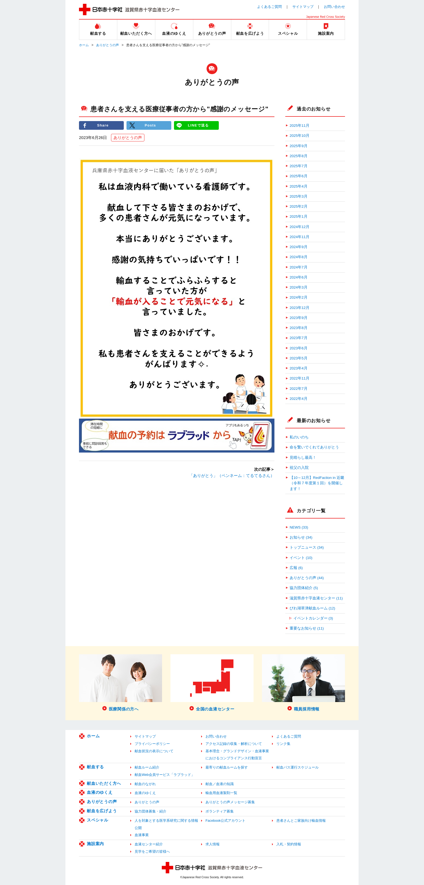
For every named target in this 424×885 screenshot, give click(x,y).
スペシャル (97, 820)
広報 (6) (296, 568)
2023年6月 (299, 348)
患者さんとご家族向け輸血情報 (301, 820)
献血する (95, 766)
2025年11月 (299, 126)
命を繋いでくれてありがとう (314, 447)
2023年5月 (299, 358)
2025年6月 (299, 176)
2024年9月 (299, 247)
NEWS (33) (299, 527)
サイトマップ (303, 7)
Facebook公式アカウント (225, 820)
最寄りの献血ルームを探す (226, 767)
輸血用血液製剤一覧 (221, 793)
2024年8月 (299, 257)
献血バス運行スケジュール (297, 767)
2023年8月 (299, 328)
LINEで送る (198, 125)
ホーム (84, 45)
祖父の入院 (299, 468)
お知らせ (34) (301, 537)
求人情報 (212, 844)
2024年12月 (299, 227)
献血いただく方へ (104, 783)
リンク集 (283, 744)
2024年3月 (299, 287)
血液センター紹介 (149, 844)
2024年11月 (299, 237)
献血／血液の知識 (219, 784)
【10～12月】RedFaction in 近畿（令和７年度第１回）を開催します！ (317, 483)
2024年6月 (299, 277)
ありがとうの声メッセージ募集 (230, 802)
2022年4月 (299, 399)
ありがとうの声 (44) (307, 578)
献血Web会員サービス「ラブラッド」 (165, 775)
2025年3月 (299, 196)
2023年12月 (299, 308)
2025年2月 (299, 206)
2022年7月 (299, 389)
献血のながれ (145, 784)
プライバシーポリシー (152, 744)
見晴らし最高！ (303, 458)
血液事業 (142, 835)
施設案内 (95, 843)
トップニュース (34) (307, 547)
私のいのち (299, 437)
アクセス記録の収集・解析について (233, 744)
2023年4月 (299, 368)
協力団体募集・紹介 (150, 811)
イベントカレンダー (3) (313, 618)
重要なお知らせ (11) (307, 628)
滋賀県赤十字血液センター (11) (316, 598)
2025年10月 (299, 136)
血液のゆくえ (100, 792)
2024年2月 (299, 297)
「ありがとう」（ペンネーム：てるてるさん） (231, 475)
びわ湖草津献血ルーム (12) (312, 608)
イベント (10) (301, 558)
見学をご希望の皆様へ (152, 851)
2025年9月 (299, 146)
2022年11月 (299, 378)
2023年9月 (299, 318)
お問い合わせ (334, 7)
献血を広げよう (102, 810)
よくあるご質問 (269, 7)
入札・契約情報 (288, 844)
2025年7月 (299, 166)
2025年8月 (299, 156)
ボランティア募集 (219, 811)
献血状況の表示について (154, 751)
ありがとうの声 (107, 45)
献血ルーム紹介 (147, 767)
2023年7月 (299, 338)
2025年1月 (299, 216)
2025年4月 (299, 186)
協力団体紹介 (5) (304, 588)
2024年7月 (299, 267)
